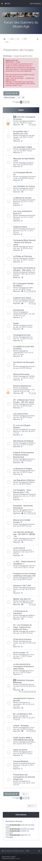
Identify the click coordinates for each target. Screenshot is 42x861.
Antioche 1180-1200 (22, 585)
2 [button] (23, 102)
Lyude (30, 578)
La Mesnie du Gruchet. (22, 198)
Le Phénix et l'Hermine (22, 256)
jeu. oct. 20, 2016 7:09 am (23, 151)
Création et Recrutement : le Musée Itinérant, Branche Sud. (24, 454)
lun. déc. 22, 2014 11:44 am (22, 327)
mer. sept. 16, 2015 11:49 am (23, 260)
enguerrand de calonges (21, 390)
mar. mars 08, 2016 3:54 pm (24, 178)
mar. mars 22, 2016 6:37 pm (23, 164)
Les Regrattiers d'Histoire (24, 480)
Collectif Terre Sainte (22, 298)
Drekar (16, 323)
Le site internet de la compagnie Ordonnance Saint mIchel (23, 666)
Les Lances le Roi (20, 414)
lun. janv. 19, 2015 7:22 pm (25, 302)
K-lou (30, 337)
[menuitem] (7, 3)
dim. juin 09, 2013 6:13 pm (22, 512)
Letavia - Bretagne (21, 725)
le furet (30, 654)
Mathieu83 (17, 718)
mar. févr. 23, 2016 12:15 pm (23, 190)
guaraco (31, 459)
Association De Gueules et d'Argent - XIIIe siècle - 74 (24, 269)
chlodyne (31, 121)
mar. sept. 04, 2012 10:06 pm (23, 729)
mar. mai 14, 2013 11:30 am (24, 567)
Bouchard (31, 149)
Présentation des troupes (18, 50)
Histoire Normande (21, 374)
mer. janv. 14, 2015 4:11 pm (24, 314)
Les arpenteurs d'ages (22, 147)
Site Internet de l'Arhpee (23, 441)
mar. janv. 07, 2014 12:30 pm (23, 445)
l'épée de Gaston (20, 750)
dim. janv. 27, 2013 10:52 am (23, 633)
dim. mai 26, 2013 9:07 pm (23, 540)
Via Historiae (18, 310)
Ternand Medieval (20, 761)
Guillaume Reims (20, 227)
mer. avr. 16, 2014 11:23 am (24, 378)
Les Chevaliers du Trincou (24, 186)
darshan (31, 524)
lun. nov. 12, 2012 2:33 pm (22, 672)
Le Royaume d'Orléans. (22, 468)
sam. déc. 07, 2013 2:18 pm (22, 472)
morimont (31, 566)
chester (31, 188)
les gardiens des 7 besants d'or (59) (21, 132)
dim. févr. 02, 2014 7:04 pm (22, 417)
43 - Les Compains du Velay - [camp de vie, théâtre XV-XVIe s (22, 627)
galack (30, 163)
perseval (31, 366)
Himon (30, 247)
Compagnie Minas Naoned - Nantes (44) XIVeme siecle (24, 242)
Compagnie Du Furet (21, 335)
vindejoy (31, 258)
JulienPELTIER (18, 352)
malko (30, 288)
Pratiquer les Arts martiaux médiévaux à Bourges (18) (24, 574)
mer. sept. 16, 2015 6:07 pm (23, 248)
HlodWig (31, 742)
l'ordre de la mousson (22, 639)
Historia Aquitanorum (22, 386)
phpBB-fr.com (15, 858)
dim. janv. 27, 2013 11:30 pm (23, 617)
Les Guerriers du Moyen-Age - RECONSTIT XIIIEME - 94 (24, 534)
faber (30, 325)
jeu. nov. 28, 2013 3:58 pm (22, 484)
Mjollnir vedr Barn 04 (22, 599)
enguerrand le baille (20, 314)
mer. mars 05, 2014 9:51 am (24, 390)
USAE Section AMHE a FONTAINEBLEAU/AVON (23, 739)
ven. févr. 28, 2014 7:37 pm (22, 123)
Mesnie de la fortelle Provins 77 (21, 521)
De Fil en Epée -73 (20, 652)
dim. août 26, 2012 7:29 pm (22, 744)
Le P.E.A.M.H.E (19, 548)
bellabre (31, 615)
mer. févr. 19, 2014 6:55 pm (22, 406)
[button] (28, 102)
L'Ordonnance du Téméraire (20, 612)
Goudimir (31, 631)
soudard (31, 416)
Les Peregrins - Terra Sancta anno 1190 (22, 491)
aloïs (30, 752)
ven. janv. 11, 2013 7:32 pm (22, 656)
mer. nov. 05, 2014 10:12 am (23, 353)
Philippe (31, 482)
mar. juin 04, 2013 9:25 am (22, 526)
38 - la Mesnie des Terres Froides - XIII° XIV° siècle (23, 401)
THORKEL (31, 376)
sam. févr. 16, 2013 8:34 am (23, 603)
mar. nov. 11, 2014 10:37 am (23, 339)
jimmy (30, 671)
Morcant (31, 470)
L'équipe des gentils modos (22, 56)
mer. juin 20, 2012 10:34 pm (22, 753)
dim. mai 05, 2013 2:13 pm (22, 579)
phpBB (12, 857)
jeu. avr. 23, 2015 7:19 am (22, 289)
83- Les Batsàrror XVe (22, 714)
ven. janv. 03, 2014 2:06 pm (22, 461)
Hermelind (32, 177)
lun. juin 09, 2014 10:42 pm (22, 368)
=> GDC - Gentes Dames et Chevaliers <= (24, 562)
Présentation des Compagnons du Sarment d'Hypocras (24, 777)
